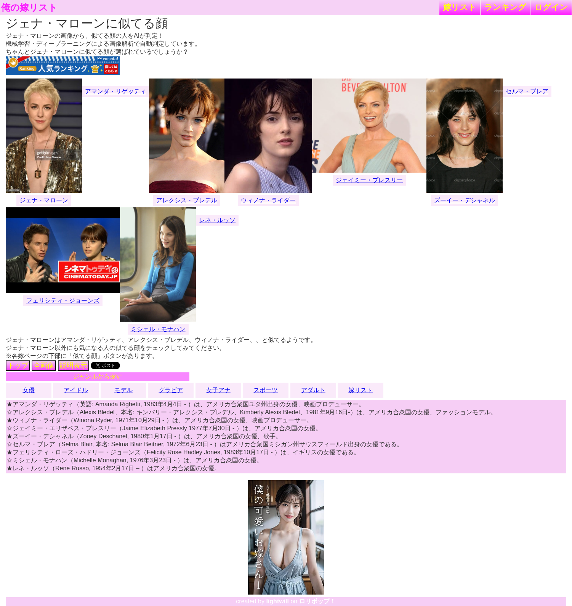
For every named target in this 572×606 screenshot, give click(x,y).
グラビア (171, 390)
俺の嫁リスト (29, 8)
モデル (123, 390)
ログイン (551, 7)
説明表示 (73, 365)
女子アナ (218, 390)
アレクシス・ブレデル (186, 200)
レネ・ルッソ (217, 220)
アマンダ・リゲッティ (115, 91)
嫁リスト (459, 7)
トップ (18, 365)
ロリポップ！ (317, 601)
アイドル (76, 390)
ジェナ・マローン (43, 200)
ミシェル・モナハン (158, 329)
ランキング (505, 7)
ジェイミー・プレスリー (369, 180)
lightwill (277, 601)
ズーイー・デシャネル (464, 200)
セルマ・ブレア (527, 91)
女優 (28, 390)
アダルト (313, 390)
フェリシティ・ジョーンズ (62, 300)
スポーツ (265, 390)
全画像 (44, 365)
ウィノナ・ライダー (268, 200)
